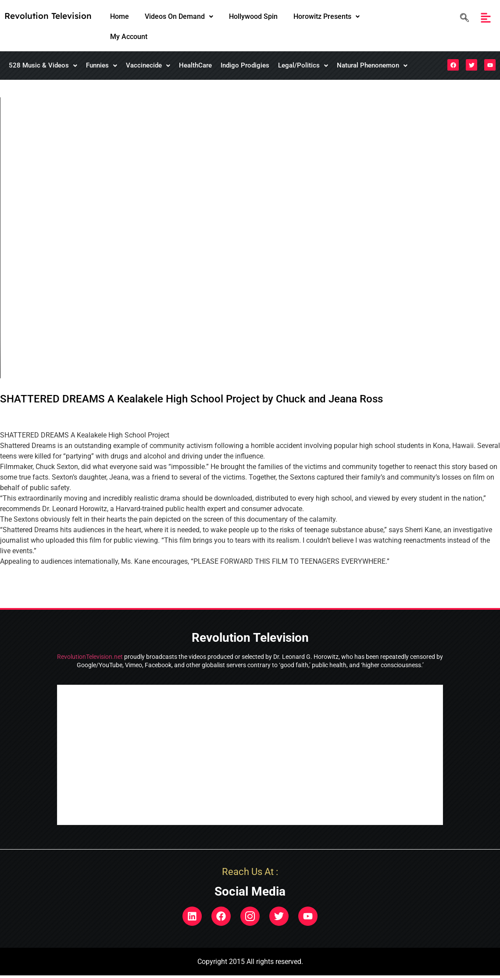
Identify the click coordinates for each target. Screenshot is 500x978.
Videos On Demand (179, 16)
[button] (179, 17)
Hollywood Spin (253, 16)
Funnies (101, 65)
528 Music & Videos (43, 65)
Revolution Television (48, 16)
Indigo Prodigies (245, 65)
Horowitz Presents (326, 16)
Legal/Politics (303, 65)
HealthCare (195, 65)
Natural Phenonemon (372, 65)
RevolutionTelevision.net (90, 656)
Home (119, 16)
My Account (128, 36)
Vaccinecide (148, 65)
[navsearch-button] (462, 17)
